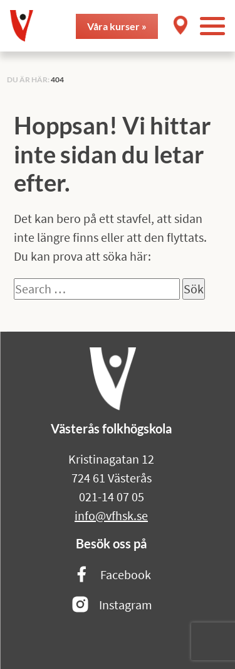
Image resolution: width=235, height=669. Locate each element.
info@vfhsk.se (111, 515)
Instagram (111, 605)
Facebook (111, 575)
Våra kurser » (117, 26)
